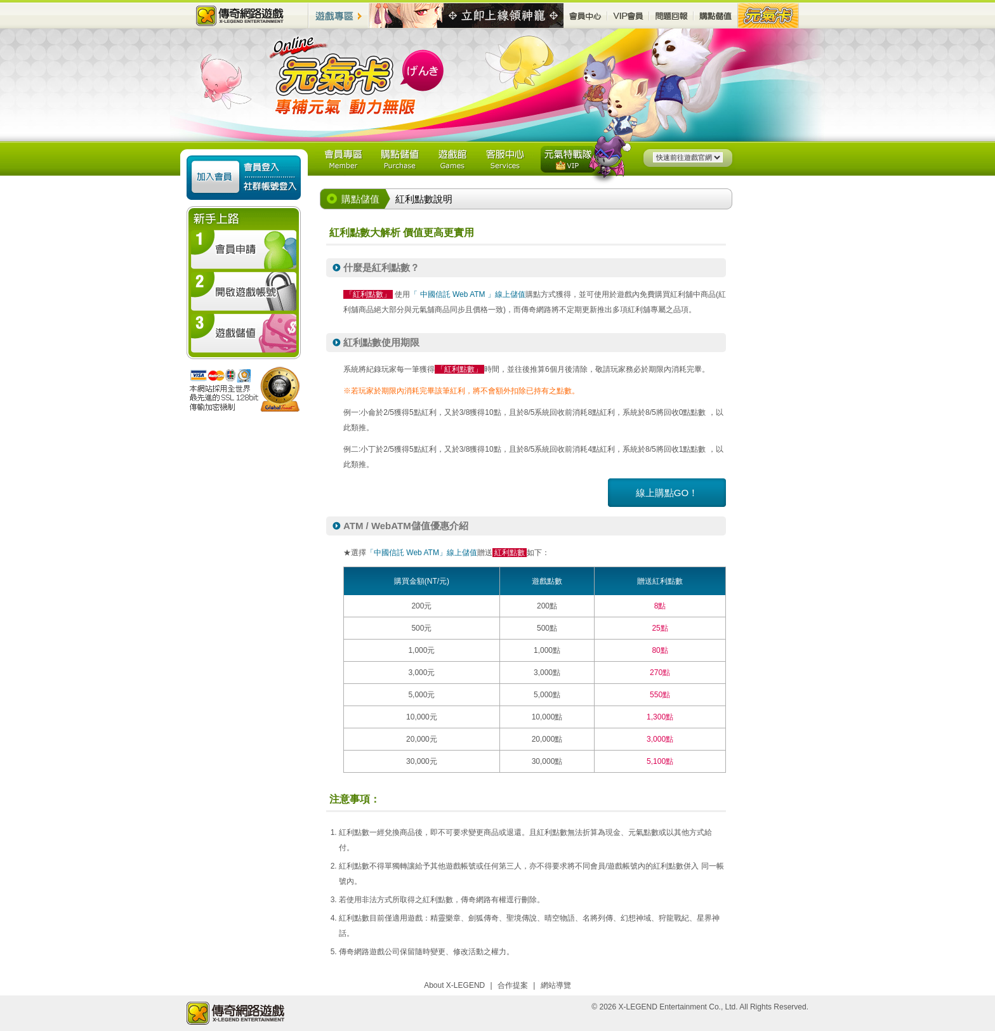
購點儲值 (716, 15)
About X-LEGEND (454, 985)
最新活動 (466, 16)
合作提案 (513, 985)
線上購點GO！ (667, 492)
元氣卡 (768, 15)
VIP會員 (628, 15)
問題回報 (671, 15)
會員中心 (585, 15)
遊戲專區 (338, 15)
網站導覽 (556, 985)
